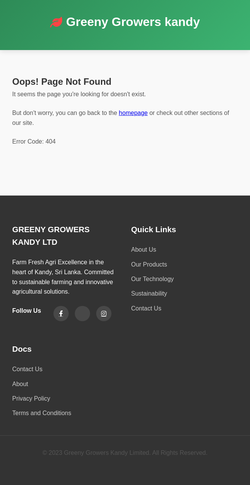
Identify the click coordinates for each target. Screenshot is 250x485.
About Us (143, 249)
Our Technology (152, 279)
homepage (133, 113)
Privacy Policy (31, 398)
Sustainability (149, 293)
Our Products (149, 264)
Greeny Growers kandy (133, 22)
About (20, 384)
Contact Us (146, 308)
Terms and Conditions (41, 413)
